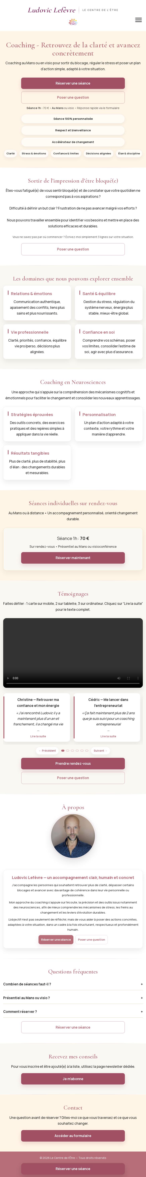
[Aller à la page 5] (82, 751)
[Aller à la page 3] (72, 751)
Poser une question (73, 97)
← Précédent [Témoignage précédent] (47, 750)
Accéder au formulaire (73, 1135)
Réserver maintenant (73, 557)
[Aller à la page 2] (67, 751)
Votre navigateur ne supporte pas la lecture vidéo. (73, 653)
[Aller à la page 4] (77, 751)
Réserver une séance (73, 83)
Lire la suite (38, 736)
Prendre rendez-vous (73, 763)
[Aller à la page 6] (86, 751)
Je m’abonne (73, 1079)
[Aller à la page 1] (62, 751)
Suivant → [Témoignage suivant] (100, 750)
